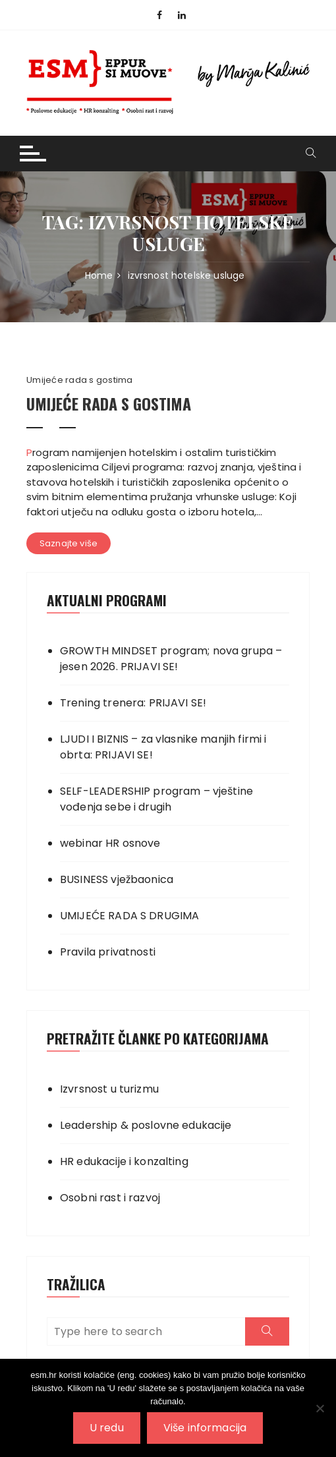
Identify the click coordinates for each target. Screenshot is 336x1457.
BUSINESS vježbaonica (116, 879)
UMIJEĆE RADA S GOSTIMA (108, 403)
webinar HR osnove (110, 843)
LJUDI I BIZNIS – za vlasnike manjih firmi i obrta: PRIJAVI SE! (163, 746)
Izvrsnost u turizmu (109, 1089)
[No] (319, 1408)
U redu (107, 1427)
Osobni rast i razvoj (110, 1197)
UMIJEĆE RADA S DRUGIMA (129, 915)
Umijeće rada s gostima (79, 380)
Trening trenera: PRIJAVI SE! (133, 702)
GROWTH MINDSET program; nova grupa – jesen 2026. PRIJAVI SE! (171, 658)
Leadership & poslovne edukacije (146, 1125)
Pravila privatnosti (107, 951)
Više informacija (204, 1427)
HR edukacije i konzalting (124, 1161)
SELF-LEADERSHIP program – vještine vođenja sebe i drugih (156, 799)
